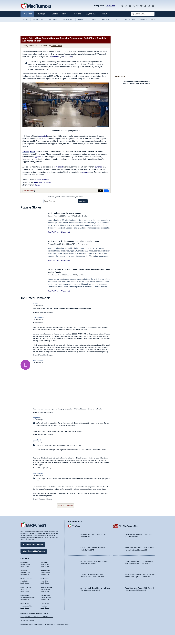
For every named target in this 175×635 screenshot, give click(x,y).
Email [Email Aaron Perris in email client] (42, 606)
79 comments (65, 291)
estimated (43, 136)
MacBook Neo (68, 19)
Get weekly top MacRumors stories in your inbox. (65, 197)
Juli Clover (82, 275)
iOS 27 (25, 19)
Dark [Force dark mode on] (66, 624)
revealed (85, 172)
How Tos (65, 14)
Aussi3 (35, 303)
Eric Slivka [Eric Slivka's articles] (44, 561)
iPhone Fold (53, 19)
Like (45, 312)
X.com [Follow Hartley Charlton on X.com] (27, 590)
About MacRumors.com (32, 543)
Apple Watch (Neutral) (42, 182)
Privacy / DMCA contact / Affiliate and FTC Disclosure (37, 617)
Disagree (50, 312)
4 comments (65, 260)
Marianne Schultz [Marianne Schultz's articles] (46, 586)
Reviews (77, 14)
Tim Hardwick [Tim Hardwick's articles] (45, 577)
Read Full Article (53, 232)
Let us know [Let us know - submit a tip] (110, 6)
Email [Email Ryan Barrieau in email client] (42, 598)
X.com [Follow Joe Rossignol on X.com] (47, 573)
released (59, 167)
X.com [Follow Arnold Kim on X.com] (27, 565)
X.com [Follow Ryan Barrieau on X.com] (47, 598)
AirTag (94, 19)
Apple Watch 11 (43, 180)
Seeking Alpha (54, 57)
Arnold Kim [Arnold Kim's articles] (24, 561)
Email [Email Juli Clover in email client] (22, 573)
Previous (25, 151)
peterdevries (37, 440)
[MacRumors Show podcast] (122, 6)
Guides (55, 14)
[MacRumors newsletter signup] (153, 6)
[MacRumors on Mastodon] (137, 6)
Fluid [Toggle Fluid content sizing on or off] (47, 624)
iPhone (37, 185)
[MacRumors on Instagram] (126, 6)
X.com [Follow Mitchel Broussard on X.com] (27, 581)
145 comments (28, 191)
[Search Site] (142, 14)
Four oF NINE (38, 473)
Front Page (27, 14)
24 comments (65, 232)
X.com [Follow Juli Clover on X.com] (27, 573)
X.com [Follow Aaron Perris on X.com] (47, 606)
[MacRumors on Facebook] (130, 6)
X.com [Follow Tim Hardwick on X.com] (47, 581)
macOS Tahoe (130, 19)
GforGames (67, 57)
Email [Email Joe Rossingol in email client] (42, 573)
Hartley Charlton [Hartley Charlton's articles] (26, 586)
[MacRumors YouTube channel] (141, 6)
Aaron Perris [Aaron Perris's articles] (45, 602)
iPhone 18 (105, 19)
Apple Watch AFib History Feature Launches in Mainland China (79, 241)
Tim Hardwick (82, 244)
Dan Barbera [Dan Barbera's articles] (25, 594)
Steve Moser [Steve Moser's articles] (25, 602)
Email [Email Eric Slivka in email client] (42, 565)
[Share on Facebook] (106, 190)
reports (32, 151)
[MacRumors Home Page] (36, 6)
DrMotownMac (38, 317)
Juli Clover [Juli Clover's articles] (24, 569)
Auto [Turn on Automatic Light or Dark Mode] (58, 624)
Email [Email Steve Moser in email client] (22, 606)
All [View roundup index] (152, 19)
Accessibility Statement (27, 620)
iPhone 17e (82, 19)
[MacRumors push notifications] (145, 6)
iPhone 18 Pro (38, 19)
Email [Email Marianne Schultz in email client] (42, 590)
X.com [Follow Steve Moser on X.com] (27, 606)
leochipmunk (38, 360)
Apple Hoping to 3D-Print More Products (68, 213)
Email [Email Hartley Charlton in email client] (22, 590)
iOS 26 (116, 19)
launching (98, 167)
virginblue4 (37, 418)
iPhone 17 (144, 19)
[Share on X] (100, 190)
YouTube (76, 525)
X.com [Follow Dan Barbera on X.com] (27, 598)
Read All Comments (65, 506)
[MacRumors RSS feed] (149, 6)
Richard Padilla (56, 46)
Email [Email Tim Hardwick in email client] (42, 581)
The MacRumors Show (129, 525)
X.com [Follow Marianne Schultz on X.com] (47, 590)
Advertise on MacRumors (33, 550)
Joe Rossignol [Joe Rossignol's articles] (45, 569)
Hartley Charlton (82, 216)
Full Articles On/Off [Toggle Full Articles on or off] (38, 624)
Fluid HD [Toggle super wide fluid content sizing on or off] (52, 624)
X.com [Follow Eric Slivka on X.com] (47, 565)
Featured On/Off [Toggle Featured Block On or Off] (26, 624)
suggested (37, 157)
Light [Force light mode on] (62, 624)
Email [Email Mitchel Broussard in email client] (22, 581)
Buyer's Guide (91, 14)
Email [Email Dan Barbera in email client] (22, 598)
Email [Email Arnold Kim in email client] (22, 565)
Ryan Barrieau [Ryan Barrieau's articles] (45, 594)
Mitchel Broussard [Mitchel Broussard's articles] (26, 577)
